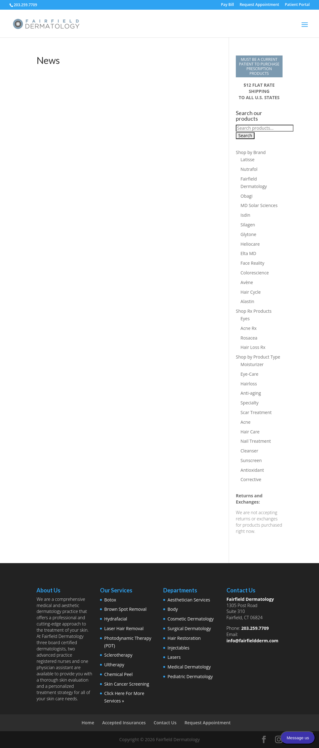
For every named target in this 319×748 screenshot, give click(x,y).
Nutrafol (248, 169)
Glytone (248, 234)
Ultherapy (114, 665)
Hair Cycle (250, 292)
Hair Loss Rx (252, 347)
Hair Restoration (184, 638)
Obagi (246, 196)
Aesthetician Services (189, 600)
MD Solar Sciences (259, 205)
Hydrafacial (115, 619)
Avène (246, 282)
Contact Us (165, 723)
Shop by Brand (251, 152)
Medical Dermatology (189, 667)
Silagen (247, 225)
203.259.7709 (255, 628)
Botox (110, 600)
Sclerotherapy (118, 655)
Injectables (178, 648)
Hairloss (248, 384)
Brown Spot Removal (125, 609)
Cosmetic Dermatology (191, 619)
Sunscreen (251, 460)
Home (88, 723)
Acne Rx (248, 328)
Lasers (174, 657)
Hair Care (249, 432)
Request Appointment (259, 5)
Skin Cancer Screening (126, 684)
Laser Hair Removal (124, 628)
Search (245, 135)
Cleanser (249, 451)
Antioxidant (252, 470)
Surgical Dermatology (189, 628)
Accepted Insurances (124, 723)
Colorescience (254, 273)
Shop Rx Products (254, 311)
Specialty (249, 403)
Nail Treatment (255, 441)
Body (173, 609)
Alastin (247, 301)
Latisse (247, 159)
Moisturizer (252, 364)
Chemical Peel (118, 674)
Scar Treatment (256, 412)
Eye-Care (249, 374)
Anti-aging (250, 393)
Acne (245, 422)
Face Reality (252, 263)
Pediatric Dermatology (190, 676)
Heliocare (250, 244)
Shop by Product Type (258, 357)
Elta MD (248, 253)
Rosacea (248, 338)
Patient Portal (297, 5)
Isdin (245, 215)
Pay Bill (227, 5)
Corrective (250, 479)
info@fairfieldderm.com (252, 641)
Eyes (245, 318)
